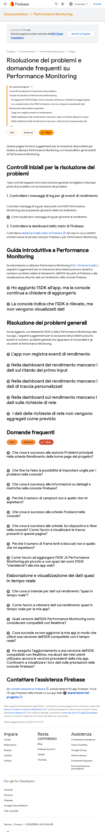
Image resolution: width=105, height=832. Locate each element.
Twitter (41, 754)
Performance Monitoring (53, 14)
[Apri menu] (5, 4)
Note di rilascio (79, 755)
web (93, 265)
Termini (8, 824)
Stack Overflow (79, 744)
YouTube (42, 759)
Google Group (78, 750)
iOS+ (12, 132)
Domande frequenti (81, 760)
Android (28, 132)
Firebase (11, 51)
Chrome (8, 795)
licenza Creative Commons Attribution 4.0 (25, 709)
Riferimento (10, 744)
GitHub (7, 760)
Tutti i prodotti (11, 810)
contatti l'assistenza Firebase (27, 689)
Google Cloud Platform (16, 805)
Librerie (8, 755)
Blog (40, 743)
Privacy (18, 824)
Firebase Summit (46, 749)
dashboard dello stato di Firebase (41, 233)
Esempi (7, 750)
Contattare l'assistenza (83, 739)
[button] (52, 217)
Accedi (97, 3)
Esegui (72, 51)
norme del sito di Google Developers (79, 712)
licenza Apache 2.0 (17, 712)
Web (48, 132)
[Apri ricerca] (56, 4)
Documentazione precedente (80, 767)
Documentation (16, 14)
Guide (7, 739)
